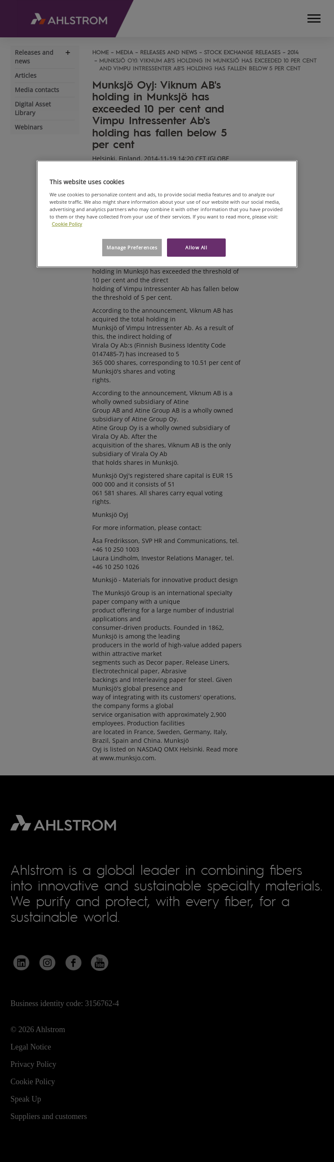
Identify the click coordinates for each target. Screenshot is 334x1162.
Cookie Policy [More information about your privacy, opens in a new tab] (67, 224)
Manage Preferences (132, 247)
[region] (167, 214)
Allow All (196, 247)
